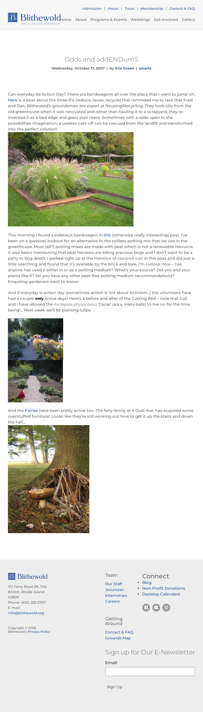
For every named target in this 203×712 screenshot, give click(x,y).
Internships (116, 595)
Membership (152, 8)
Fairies (32, 410)
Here (12, 100)
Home (65, 19)
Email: (111, 662)
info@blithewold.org (26, 613)
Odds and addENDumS (101, 59)
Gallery (188, 19)
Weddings (140, 19)
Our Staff (113, 583)
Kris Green (124, 68)
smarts (145, 68)
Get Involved (166, 19)
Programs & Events (108, 19)
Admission (92, 8)
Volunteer (114, 589)
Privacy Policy (39, 632)
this (107, 235)
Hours (113, 8)
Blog (146, 582)
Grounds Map (118, 638)
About (81, 19)
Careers (112, 601)
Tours (129, 8)
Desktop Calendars (161, 594)
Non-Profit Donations (163, 588)
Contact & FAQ (182, 8)
